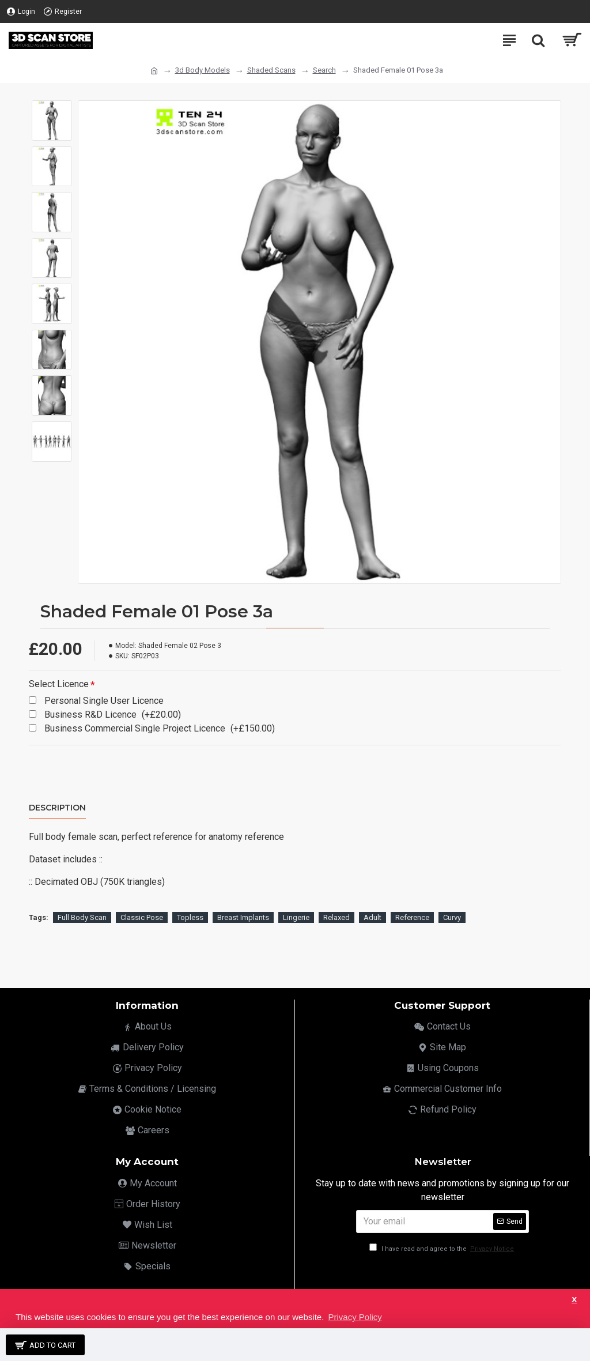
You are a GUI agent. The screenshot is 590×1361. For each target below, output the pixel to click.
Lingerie (296, 917)
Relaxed (336, 917)
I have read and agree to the (442, 1248)
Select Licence (59, 683)
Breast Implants (243, 917)
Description (57, 808)
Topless (190, 917)
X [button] (574, 1299)
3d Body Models (202, 70)
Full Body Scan (82, 917)
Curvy (452, 917)
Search (324, 70)
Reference (412, 917)
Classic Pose (141, 917)
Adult (372, 917)
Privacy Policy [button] (354, 1317)
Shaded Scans (271, 70)
